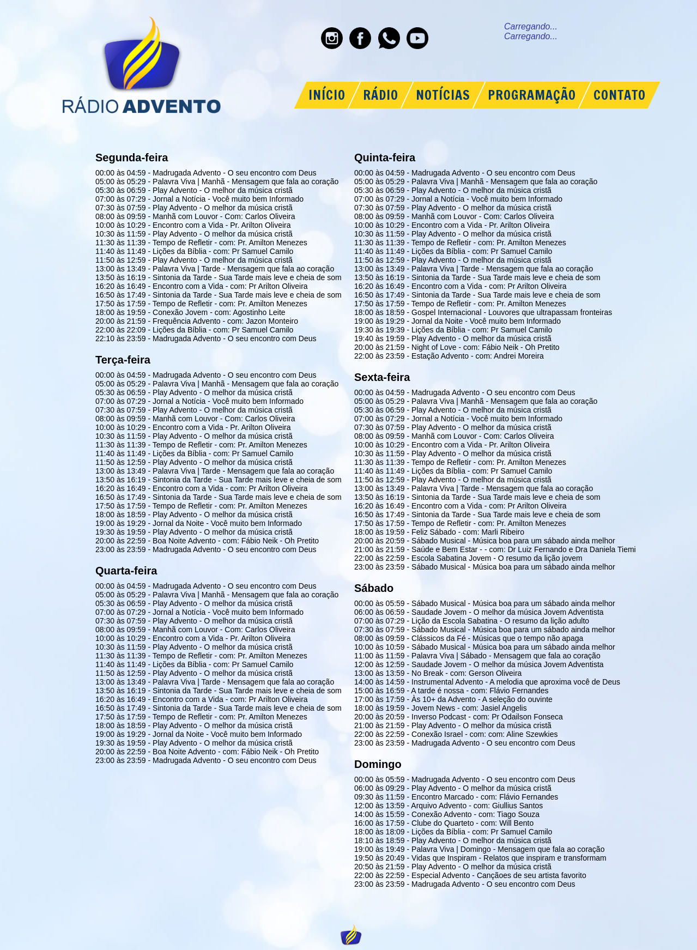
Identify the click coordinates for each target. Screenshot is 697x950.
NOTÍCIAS (443, 95)
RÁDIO (380, 95)
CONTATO (619, 95)
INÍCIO (327, 95)
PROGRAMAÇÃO (532, 95)
